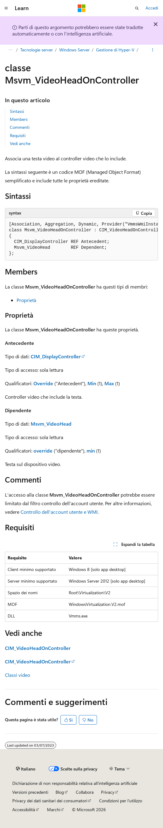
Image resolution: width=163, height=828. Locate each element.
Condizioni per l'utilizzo (120, 801)
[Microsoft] (82, 8)
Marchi (53, 809)
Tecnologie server (36, 50)
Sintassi (17, 111)
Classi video (17, 675)
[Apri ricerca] (137, 8)
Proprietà (26, 300)
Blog (60, 792)
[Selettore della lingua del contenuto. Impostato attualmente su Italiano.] (25, 769)
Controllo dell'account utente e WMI (59, 512)
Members (19, 119)
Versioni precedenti (30, 792)
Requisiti (17, 135)
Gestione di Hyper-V (115, 50)
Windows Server (74, 50)
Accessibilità (23, 809)
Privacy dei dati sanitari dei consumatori (49, 801)
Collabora (85, 792)
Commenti (19, 127)
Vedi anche (20, 143)
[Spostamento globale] (6, 8)
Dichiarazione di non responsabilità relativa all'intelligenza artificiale (74, 783)
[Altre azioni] (152, 50)
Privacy (107, 792)
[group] (81, 239)
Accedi (152, 8)
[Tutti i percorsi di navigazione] (10, 50)
